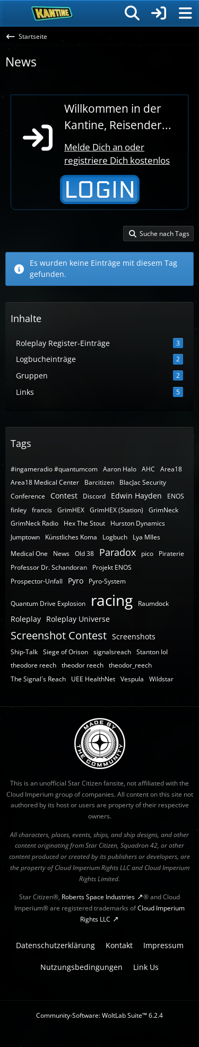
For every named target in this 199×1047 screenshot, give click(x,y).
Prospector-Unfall (37, 581)
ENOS (175, 496)
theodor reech (82, 665)
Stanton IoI (152, 651)
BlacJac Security (142, 482)
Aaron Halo (119, 469)
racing (112, 600)
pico (147, 553)
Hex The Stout (84, 523)
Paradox (117, 552)
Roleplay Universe (78, 619)
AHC (148, 469)
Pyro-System (107, 581)
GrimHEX (70, 509)
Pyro (75, 581)
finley (19, 509)
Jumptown (25, 537)
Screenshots (133, 636)
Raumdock (153, 603)
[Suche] (132, 13)
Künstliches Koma (71, 537)
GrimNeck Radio (34, 523)
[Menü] (185, 13)
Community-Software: (99, 1015)
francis (42, 509)
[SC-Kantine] (52, 13)
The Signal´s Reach (38, 678)
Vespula (132, 678)
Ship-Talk (24, 651)
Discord (94, 496)
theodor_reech (130, 665)
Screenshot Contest (59, 635)
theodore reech (33, 665)
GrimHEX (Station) (116, 509)
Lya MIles (146, 537)
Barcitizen (99, 482)
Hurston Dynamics (137, 523)
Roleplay (26, 619)
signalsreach (112, 651)
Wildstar (161, 678)
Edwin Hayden (136, 496)
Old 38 (84, 553)
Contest (63, 496)
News (61, 553)
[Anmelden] (158, 13)
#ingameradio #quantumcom (54, 469)
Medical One (29, 553)
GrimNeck (163, 509)
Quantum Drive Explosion (48, 603)
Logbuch (114, 537)
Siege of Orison (65, 651)
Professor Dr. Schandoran (49, 567)
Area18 (171, 469)
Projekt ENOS (112, 567)
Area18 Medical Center (45, 482)
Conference (28, 496)
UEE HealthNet (93, 678)
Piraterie (171, 553)
